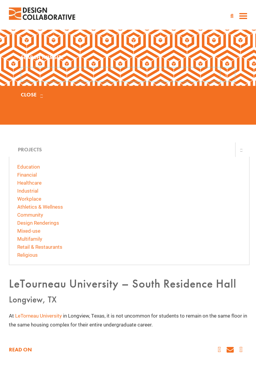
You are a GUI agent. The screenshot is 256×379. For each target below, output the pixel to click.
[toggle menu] (243, 16)
